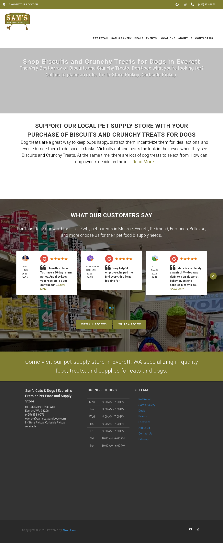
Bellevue (197, 228)
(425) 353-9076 (34, 415)
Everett (141, 228)
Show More (177, 289)
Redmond (159, 228)
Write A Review (129, 324)
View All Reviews (94, 324)
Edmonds (179, 228)
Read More (143, 161)
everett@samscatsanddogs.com (45, 419)
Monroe (125, 228)
